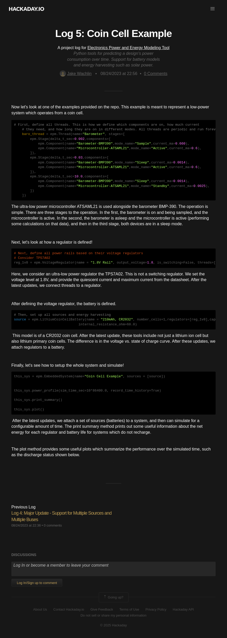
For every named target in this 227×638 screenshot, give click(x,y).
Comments (156, 73)
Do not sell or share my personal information (113, 615)
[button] (212, 9)
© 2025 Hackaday (113, 625)
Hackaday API (183, 609)
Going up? (113, 597)
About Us (40, 609)
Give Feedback (101, 609)
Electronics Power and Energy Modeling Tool (128, 48)
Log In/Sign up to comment (37, 583)
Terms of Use (129, 609)
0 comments (53, 525)
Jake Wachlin (76, 73)
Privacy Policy (156, 609)
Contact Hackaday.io (68, 609)
